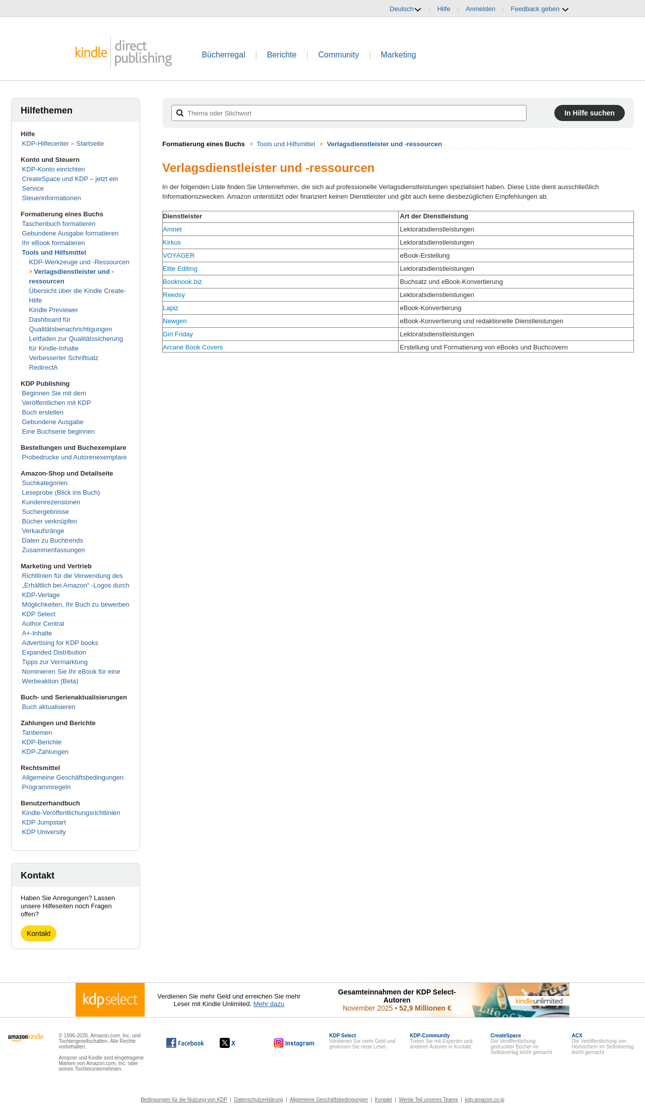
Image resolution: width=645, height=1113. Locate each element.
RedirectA (43, 367)
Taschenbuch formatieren (59, 223)
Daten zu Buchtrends (52, 540)
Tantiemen (37, 732)
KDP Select (38, 614)
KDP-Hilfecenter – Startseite (63, 143)
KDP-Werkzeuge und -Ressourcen (79, 262)
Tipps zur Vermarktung (55, 662)
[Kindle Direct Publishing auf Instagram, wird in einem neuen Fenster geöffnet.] (294, 1043)
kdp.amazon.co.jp (484, 1099)
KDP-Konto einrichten (53, 169)
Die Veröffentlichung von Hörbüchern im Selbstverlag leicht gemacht (603, 1044)
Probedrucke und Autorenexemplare (74, 457)
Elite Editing (180, 268)
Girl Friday (178, 334)
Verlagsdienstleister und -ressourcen (384, 144)
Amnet (172, 229)
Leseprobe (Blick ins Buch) (61, 492)
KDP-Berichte (42, 742)
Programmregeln (46, 787)
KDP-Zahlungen (45, 751)
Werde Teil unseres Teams (428, 1099)
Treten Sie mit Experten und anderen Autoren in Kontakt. (441, 1041)
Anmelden (480, 9)
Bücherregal (223, 54)
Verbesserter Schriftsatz (64, 358)
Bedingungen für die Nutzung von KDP (184, 1099)
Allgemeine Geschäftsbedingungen (73, 777)
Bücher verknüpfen (49, 521)
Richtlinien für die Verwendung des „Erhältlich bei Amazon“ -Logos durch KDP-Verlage (76, 585)
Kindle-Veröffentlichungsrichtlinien (71, 812)
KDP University (44, 832)
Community (338, 54)
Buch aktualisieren (49, 707)
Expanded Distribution (54, 652)
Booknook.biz (182, 281)
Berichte (282, 54)
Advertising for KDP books (60, 643)
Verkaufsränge (43, 531)
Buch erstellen (42, 412)
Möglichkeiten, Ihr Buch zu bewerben (76, 604)
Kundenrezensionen (51, 502)
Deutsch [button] (406, 9)
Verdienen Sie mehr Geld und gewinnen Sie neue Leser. (362, 1041)
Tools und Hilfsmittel (54, 252)
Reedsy (174, 295)
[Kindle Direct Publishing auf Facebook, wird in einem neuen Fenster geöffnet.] (185, 1043)
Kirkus (172, 242)
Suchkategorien (45, 483)
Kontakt (38, 933)
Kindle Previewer (54, 310)
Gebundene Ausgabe (53, 422)
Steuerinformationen (51, 198)
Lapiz (170, 308)
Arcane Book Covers (193, 347)
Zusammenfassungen (53, 550)
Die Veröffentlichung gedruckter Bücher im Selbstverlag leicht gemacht (521, 1044)
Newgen (175, 321)
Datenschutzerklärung (258, 1099)
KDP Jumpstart (44, 822)
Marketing (398, 54)
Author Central (43, 623)
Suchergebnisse (45, 511)
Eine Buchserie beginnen (58, 431)
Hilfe (443, 9)
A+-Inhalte (37, 633)
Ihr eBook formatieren (53, 243)
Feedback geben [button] (540, 9)
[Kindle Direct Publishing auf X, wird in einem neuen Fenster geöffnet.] (238, 1043)
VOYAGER (179, 255)
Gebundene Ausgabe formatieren (70, 233)
